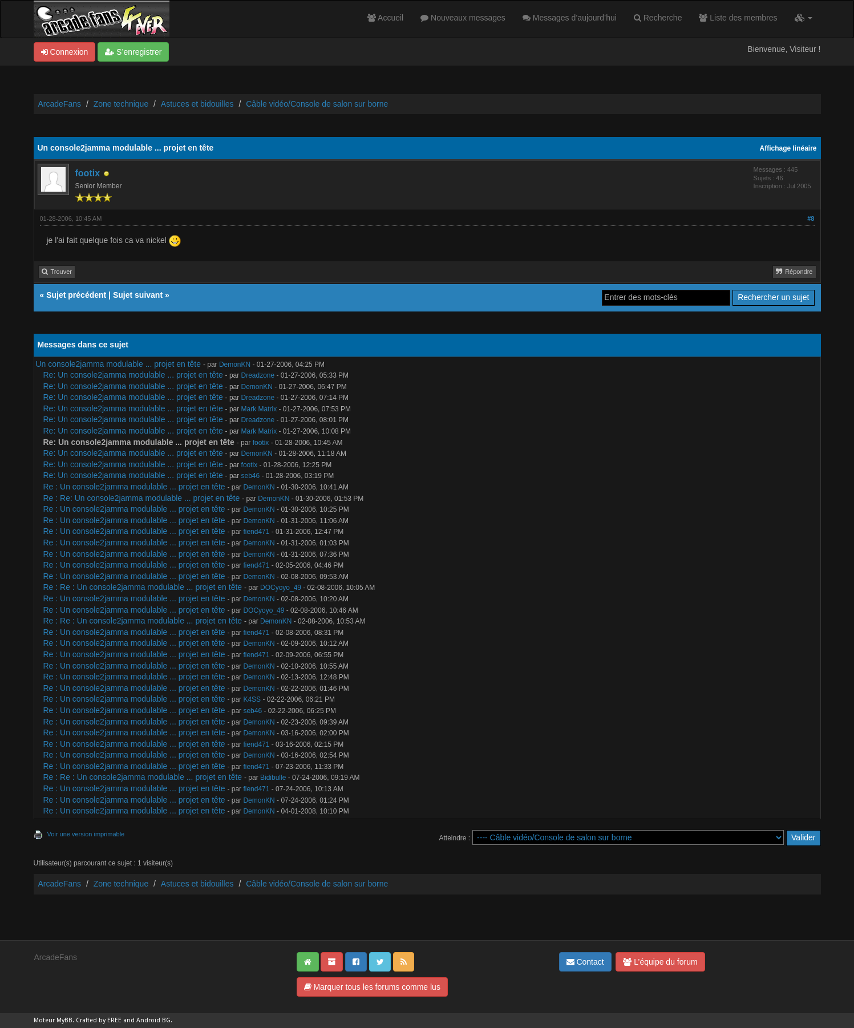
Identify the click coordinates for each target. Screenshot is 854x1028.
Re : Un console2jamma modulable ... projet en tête (134, 486)
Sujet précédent (76, 295)
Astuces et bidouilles (197, 103)
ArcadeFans (59, 103)
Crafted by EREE (99, 1020)
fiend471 (256, 532)
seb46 (250, 476)
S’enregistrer (133, 51)
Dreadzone (258, 375)
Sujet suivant (138, 295)
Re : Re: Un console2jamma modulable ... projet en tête (141, 498)
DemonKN (234, 365)
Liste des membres (738, 17)
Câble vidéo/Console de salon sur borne (317, 103)
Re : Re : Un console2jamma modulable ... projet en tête (142, 587)
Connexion (64, 51)
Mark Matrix (259, 409)
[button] (803, 18)
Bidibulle (273, 778)
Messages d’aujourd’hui (570, 17)
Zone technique (121, 103)
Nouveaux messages (462, 17)
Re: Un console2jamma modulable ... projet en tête (133, 374)
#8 (810, 218)
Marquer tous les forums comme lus (372, 986)
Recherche (658, 17)
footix (87, 173)
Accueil (385, 17)
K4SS (252, 699)
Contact (585, 961)
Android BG (153, 1020)
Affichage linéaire (788, 148)
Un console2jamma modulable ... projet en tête (118, 364)
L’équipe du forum (660, 961)
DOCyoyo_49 (280, 588)
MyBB (64, 1020)
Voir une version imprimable (86, 834)
